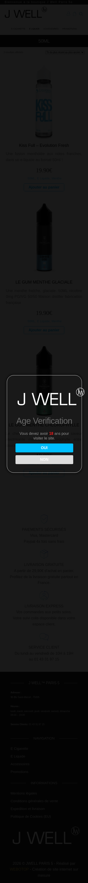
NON (44, 460)
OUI (44, 448)
